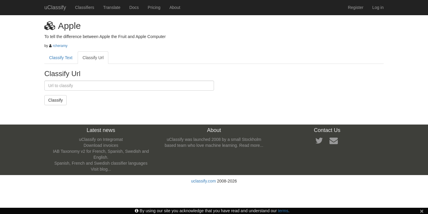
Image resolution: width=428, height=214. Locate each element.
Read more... (251, 145)
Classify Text (60, 57)
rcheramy (60, 46)
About (174, 7)
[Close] (422, 211)
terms (283, 210)
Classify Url (93, 57)
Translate (112, 7)
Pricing (154, 7)
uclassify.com (203, 181)
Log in (378, 7)
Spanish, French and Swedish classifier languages (101, 163)
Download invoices (101, 145)
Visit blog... (101, 169)
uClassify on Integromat (101, 139)
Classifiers (84, 7)
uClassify (55, 7)
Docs (134, 7)
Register (355, 7)
